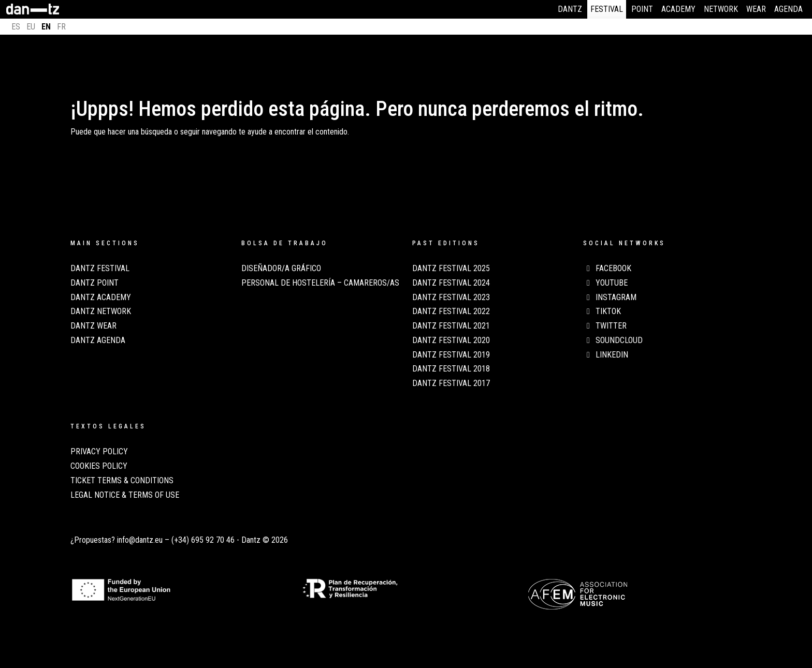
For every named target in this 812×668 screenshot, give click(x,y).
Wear (756, 9)
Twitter (605, 326)
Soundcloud (613, 340)
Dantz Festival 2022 (451, 311)
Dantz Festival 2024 (451, 283)
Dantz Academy (100, 297)
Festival (606, 9)
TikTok (602, 311)
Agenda (788, 9)
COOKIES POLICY (98, 466)
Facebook (607, 268)
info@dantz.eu (140, 540)
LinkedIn (605, 355)
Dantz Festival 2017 (451, 383)
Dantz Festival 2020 (451, 340)
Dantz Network (100, 311)
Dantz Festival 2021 (451, 326)
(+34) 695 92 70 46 (203, 540)
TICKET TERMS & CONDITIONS (121, 480)
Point (642, 9)
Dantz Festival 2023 (451, 297)
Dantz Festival (99, 268)
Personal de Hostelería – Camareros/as (320, 283)
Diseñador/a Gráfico (281, 268)
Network (721, 9)
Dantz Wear (93, 326)
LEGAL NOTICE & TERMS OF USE (124, 495)
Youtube (605, 283)
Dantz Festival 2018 (451, 369)
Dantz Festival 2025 (451, 268)
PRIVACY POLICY (99, 451)
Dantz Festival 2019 (451, 355)
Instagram (609, 297)
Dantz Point (94, 283)
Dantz (570, 9)
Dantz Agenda (97, 340)
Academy (678, 9)
